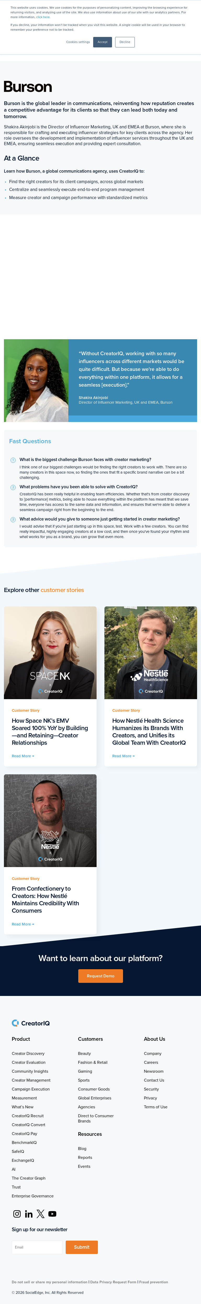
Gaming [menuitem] (85, 1071)
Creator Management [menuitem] (31, 1080)
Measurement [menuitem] (24, 1098)
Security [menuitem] (151, 1089)
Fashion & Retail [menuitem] (93, 1062)
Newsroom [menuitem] (154, 1071)
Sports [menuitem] (84, 1080)
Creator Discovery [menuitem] (28, 1053)
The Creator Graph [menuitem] (29, 1178)
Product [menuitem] (21, 1039)
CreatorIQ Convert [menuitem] (28, 1124)
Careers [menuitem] (151, 1062)
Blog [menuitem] (82, 1148)
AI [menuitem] (13, 1169)
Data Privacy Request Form (113, 1282)
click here (43, 17)
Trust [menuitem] (16, 1187)
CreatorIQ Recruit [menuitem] (28, 1116)
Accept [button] (103, 42)
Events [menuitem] (84, 1166)
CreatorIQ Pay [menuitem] (24, 1133)
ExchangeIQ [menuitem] (23, 1160)
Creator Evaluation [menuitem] (29, 1062)
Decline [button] (125, 42)
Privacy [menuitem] (150, 1098)
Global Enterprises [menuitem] (94, 1098)
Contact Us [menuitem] (154, 1080)
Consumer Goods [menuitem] (94, 1089)
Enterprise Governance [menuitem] (33, 1196)
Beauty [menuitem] (84, 1053)
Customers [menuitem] (90, 1039)
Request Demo (100, 976)
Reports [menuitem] (85, 1157)
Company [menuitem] (152, 1053)
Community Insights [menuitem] (30, 1071)
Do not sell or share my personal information (49, 1282)
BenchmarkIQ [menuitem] (24, 1142)
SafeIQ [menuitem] (18, 1151)
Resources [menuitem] (90, 1134)
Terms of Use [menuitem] (156, 1107)
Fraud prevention (153, 1282)
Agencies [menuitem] (86, 1107)
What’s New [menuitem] (23, 1107)
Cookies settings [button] (78, 42)
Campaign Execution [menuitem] (31, 1089)
